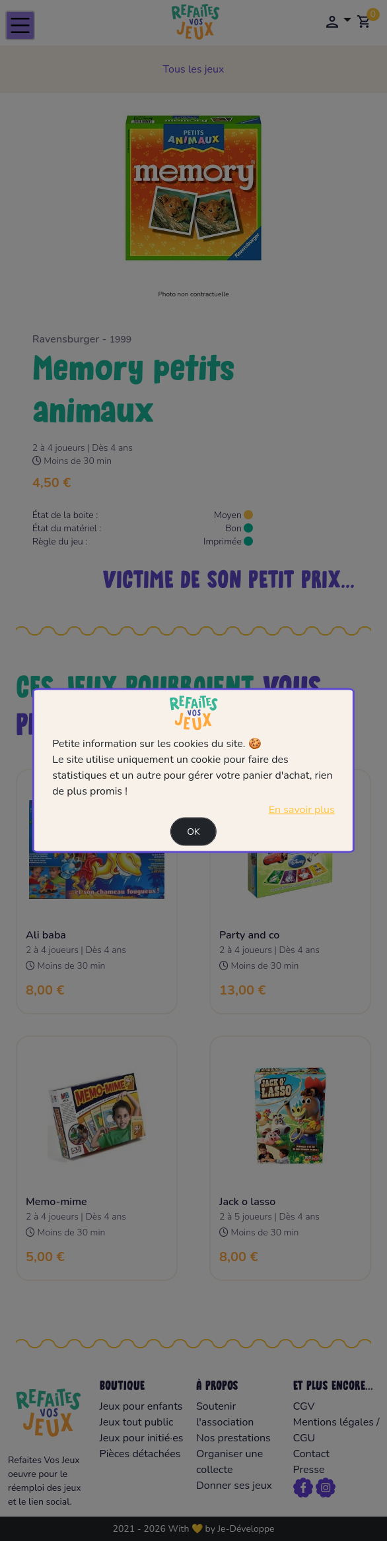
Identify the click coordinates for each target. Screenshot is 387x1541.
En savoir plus (302, 810)
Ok (193, 832)
